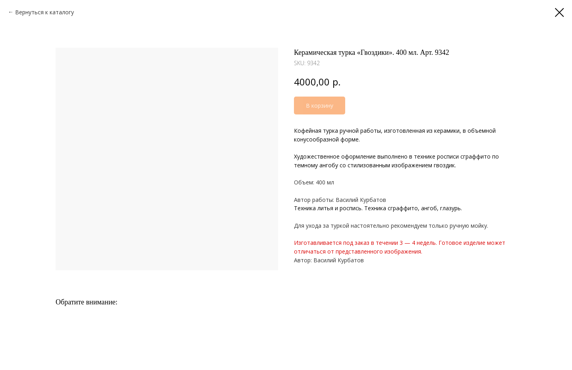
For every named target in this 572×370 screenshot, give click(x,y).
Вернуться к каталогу (44, 12)
